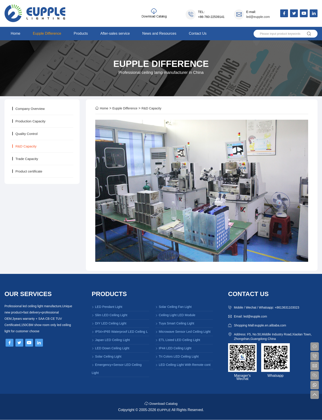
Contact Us (197, 33)
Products (81, 33)
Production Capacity (28, 121)
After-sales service (115, 33)
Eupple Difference (47, 33)
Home (15, 33)
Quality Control (24, 134)
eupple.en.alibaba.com (270, 325)
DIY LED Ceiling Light (109, 323)
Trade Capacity (24, 159)
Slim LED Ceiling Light (109, 315)
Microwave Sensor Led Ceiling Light (182, 331)
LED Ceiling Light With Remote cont (182, 365)
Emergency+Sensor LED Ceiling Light (117, 369)
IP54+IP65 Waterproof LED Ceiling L (120, 331)
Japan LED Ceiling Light (111, 340)
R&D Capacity (23, 146)
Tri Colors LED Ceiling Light (177, 356)
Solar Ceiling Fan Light (173, 307)
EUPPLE (164, 410)
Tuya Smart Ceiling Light (174, 323)
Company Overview (28, 109)
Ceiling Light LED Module (175, 315)
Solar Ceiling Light (106, 356)
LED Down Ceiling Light (110, 348)
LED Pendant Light (107, 307)
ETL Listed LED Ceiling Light (177, 340)
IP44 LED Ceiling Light (173, 348)
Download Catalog (161, 404)
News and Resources (159, 33)
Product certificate (26, 171)
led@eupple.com (258, 17)
